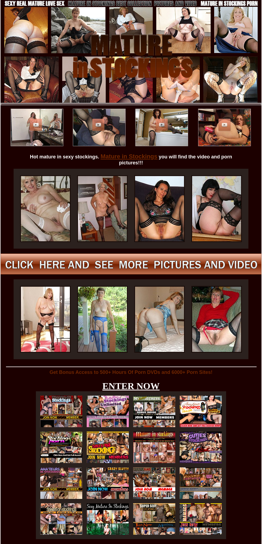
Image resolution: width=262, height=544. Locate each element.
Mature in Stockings (129, 156)
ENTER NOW (131, 386)
